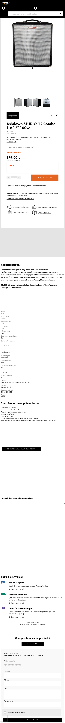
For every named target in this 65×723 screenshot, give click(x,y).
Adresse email (8, 701)
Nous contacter (32, 643)
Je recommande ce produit (16, 712)
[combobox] (35, 13)
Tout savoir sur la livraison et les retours (20, 199)
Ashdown (40, 285)
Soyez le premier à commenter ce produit (20, 147)
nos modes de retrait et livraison (32, 624)
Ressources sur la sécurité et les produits (21, 449)
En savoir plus (11, 142)
